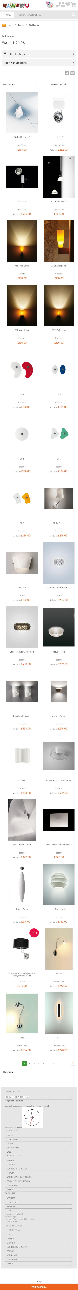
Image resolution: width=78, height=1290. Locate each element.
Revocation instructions (18, 1181)
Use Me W (22, 201)
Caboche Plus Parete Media (22, 651)
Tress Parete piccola (22, 716)
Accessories (12, 1139)
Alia (59, 1037)
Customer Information (17, 1169)
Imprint (10, 1189)
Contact (11, 1235)
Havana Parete (21, 909)
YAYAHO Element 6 (22, 137)
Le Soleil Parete (59, 909)
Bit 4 (59, 458)
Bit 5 (22, 523)
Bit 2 (59, 394)
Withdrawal (12, 1255)
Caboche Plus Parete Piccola (59, 587)
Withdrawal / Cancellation (19, 1177)
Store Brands (13, 1148)
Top (39, 1281)
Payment (11, 1160)
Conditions (12, 1185)
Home (11, 25)
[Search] (73, 15)
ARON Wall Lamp (58, 265)
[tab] (39, 53)
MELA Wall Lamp (21, 330)
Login (9, 1210)
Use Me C (59, 137)
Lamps (21, 25)
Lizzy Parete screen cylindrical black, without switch (21, 974)
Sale (9, 1152)
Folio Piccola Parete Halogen (59, 844)
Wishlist (11, 1198)
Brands (10, 1144)
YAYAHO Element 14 (59, 201)
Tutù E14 (22, 587)
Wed (22, 1037)
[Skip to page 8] (48, 1063)
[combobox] (44, 15)
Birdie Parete (59, 523)
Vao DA (59, 973)
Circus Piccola (58, 651)
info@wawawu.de (15, 1230)
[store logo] (15, 5)
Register (11, 1206)
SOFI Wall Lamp (59, 330)
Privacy (10, 1173)
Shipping (11, 1165)
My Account (12, 1202)
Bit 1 (22, 394)
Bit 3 (22, 458)
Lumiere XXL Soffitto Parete (58, 780)
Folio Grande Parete (22, 844)
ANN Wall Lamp (22, 265)
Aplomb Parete (58, 716)
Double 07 (22, 780)
